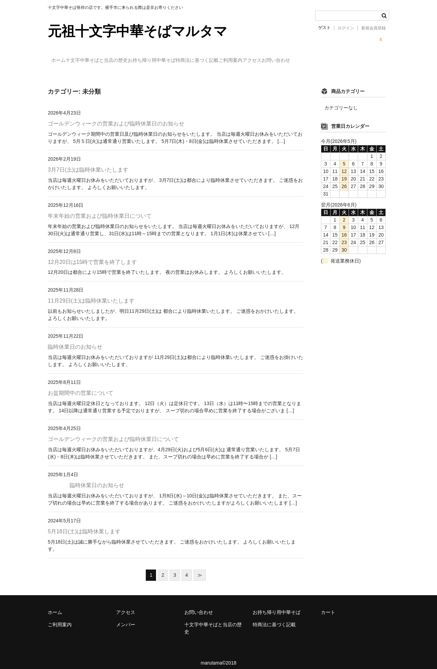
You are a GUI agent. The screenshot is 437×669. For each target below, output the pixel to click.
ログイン (346, 28)
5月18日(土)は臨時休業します (84, 525)
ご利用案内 (290, 60)
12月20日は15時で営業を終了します (92, 255)
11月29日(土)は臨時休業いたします (91, 294)
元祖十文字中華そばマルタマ (137, 31)
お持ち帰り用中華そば (183, 60)
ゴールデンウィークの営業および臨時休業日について (113, 433)
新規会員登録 (373, 28)
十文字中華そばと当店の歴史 (114, 60)
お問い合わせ (363, 60)
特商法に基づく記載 (242, 60)
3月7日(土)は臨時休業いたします (88, 163)
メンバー (125, 618)
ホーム (62, 60)
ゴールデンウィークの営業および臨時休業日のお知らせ (116, 117)
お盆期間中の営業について (80, 387)
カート (328, 606)
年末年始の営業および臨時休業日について (100, 209)
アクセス (325, 60)
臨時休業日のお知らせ (75, 341)
